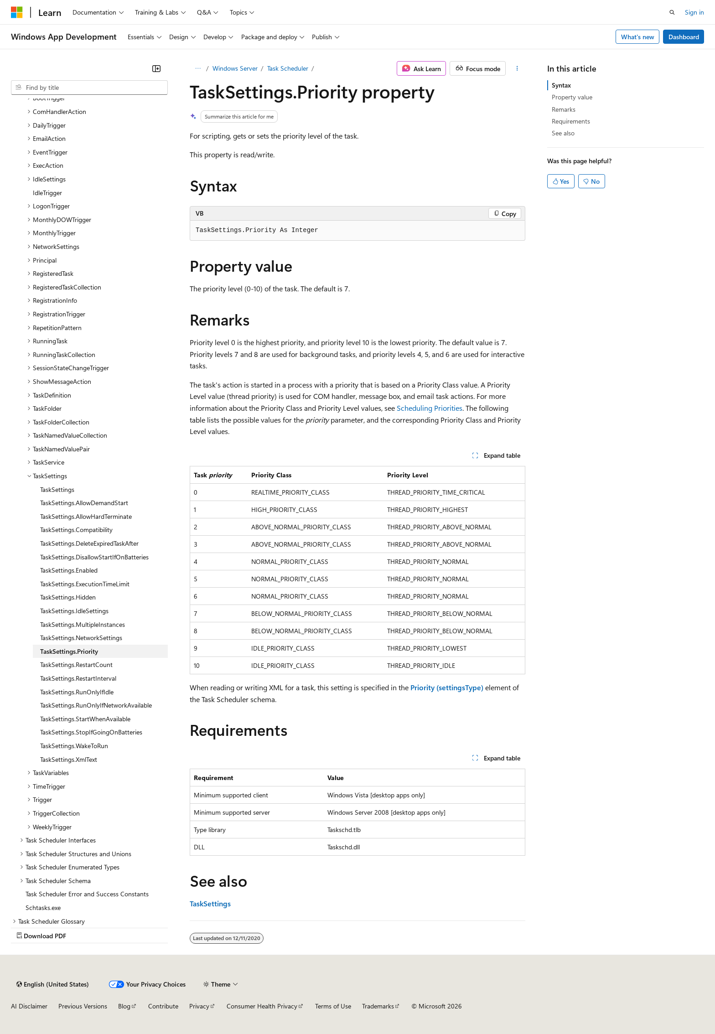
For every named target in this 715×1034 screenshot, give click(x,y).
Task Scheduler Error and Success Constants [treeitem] (87, 893)
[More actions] (517, 68)
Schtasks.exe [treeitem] (43, 907)
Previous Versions (82, 1006)
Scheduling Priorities (429, 408)
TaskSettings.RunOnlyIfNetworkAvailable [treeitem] (96, 705)
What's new (637, 36)
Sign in (694, 12)
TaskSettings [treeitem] (57, 489)
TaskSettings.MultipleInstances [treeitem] (82, 624)
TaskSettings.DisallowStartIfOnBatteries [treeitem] (94, 557)
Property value (572, 97)
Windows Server (235, 68)
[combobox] (89, 87)
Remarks (563, 109)
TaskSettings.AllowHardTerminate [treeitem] (86, 516)
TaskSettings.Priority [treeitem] (69, 651)
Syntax (561, 85)
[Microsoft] (17, 12)
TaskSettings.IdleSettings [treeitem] (74, 610)
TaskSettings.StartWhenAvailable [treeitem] (85, 718)
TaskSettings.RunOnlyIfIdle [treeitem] (77, 692)
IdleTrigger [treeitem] (47, 192)
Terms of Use (333, 1006)
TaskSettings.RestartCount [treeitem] (76, 664)
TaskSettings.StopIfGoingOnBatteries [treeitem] (91, 732)
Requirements (571, 121)
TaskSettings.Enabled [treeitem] (69, 570)
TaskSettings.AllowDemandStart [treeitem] (84, 502)
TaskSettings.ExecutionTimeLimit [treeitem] (85, 583)
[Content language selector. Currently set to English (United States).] (52, 984)
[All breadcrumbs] (198, 68)
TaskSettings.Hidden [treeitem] (68, 597)
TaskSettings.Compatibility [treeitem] (76, 529)
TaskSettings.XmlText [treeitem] (68, 759)
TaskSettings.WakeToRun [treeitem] (74, 745)
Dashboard (683, 36)
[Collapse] (156, 68)
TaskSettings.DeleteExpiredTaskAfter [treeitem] (89, 543)
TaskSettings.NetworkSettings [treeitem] (81, 637)
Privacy (199, 1006)
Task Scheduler (287, 68)
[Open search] (672, 12)
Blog (124, 1006)
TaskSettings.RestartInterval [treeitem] (78, 678)
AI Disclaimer (29, 1006)
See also (563, 133)
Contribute (163, 1006)
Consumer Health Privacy (262, 1006)
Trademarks (378, 1006)
